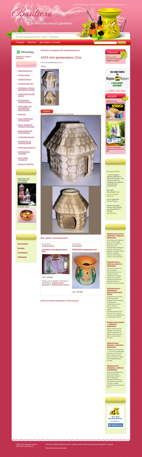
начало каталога (72, 300)
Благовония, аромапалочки (24, 101)
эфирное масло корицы (60, 285)
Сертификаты (23, 252)
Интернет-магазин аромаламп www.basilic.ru (26, 445)
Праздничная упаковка (24, 153)
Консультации (23, 244)
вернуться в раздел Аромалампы (53, 300)
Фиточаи (22, 114)
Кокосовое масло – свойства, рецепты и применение (114, 264)
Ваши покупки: (111, 57)
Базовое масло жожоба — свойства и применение (115, 324)
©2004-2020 (20, 444)
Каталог (31, 42)
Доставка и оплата (49, 42)
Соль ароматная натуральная (25, 120)
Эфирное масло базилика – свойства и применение (115, 345)
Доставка (21, 248)
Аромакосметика (25, 84)
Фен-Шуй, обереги (26, 164)
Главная (20, 42)
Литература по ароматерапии (24, 142)
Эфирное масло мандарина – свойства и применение (115, 368)
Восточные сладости (23, 159)
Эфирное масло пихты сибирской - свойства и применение (115, 236)
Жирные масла (24, 79)
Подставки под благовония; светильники (25, 108)
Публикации (22, 257)
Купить (43, 66)
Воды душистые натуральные (25, 132)
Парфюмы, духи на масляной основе (26, 89)
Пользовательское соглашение (56, 448)
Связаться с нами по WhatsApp (25, 56)
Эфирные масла (25, 71)
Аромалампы (24, 75)
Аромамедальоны (26, 137)
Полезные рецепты (26, 148)
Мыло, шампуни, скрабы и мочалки (26, 126)
